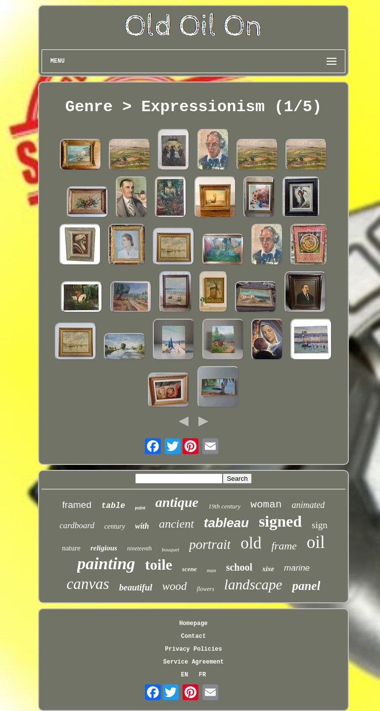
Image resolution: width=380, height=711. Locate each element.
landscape (253, 584)
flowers (205, 589)
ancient (176, 523)
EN (184, 674)
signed (280, 521)
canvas (88, 583)
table (113, 506)
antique (176, 502)
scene (189, 569)
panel (306, 585)
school (239, 567)
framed (77, 505)
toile (158, 564)
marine (297, 568)
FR (202, 674)
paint (140, 507)
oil (316, 542)
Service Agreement (193, 662)
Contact (193, 636)
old (250, 543)
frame (284, 546)
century (114, 526)
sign (320, 525)
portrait (210, 544)
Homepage (193, 623)
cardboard (77, 525)
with (142, 526)
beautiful (135, 587)
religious (104, 548)
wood (174, 586)
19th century (224, 506)
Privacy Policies (193, 649)
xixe (268, 569)
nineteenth (139, 548)
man (211, 570)
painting (106, 563)
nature (71, 548)
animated (308, 505)
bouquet (170, 549)
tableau (226, 522)
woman (266, 504)
